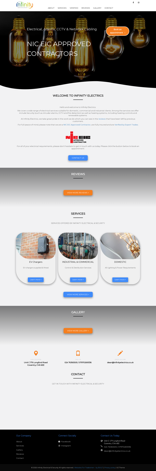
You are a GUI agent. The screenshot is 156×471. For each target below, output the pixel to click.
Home (42, 8)
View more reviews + (78, 193)
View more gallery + (78, 331)
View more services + (78, 294)
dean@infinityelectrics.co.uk (120, 362)
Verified (74, 8)
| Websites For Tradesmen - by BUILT (88, 468)
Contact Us (78, 158)
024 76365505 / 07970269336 (117, 447)
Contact (109, 8)
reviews (102, 119)
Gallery (97, 8)
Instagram (64, 446)
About (51, 8)
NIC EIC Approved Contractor (77, 125)
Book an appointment (117, 31)
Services (62, 8)
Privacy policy (110, 468)
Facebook (64, 442)
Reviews (85, 8)
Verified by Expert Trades (126, 125)
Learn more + (35, 280)
